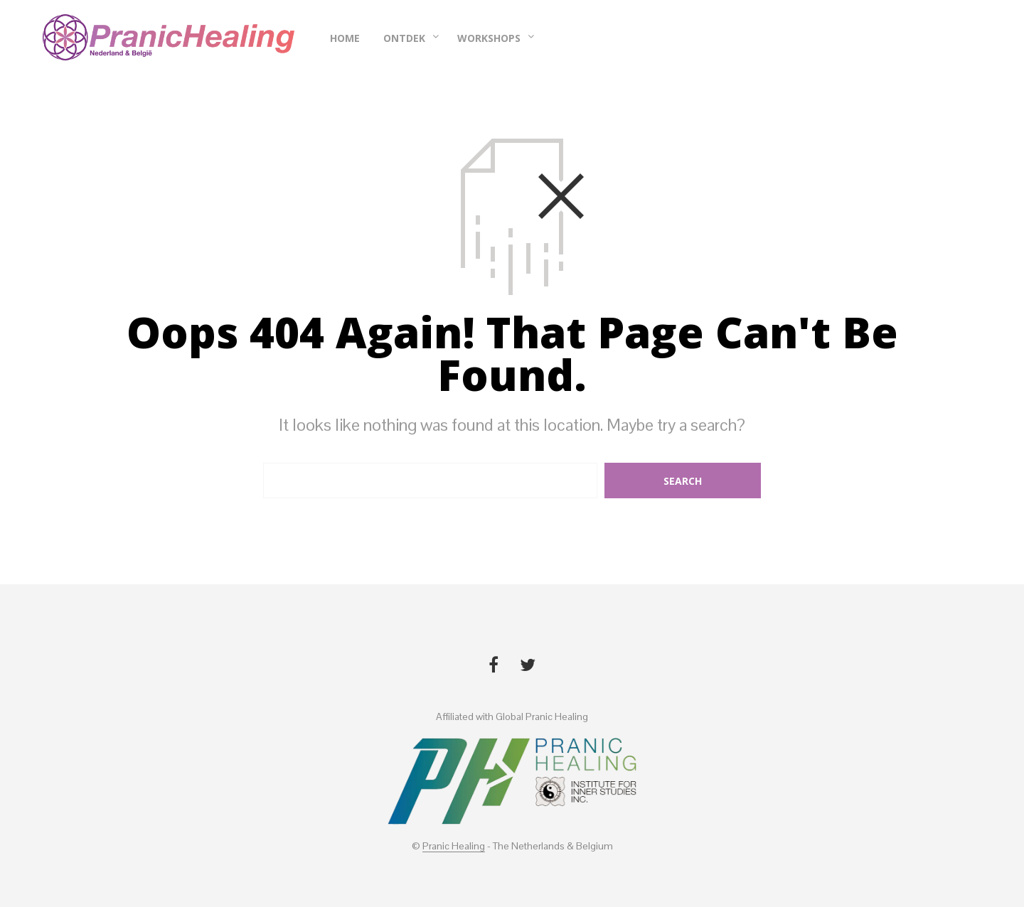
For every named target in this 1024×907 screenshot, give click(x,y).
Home (345, 38)
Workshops (489, 38)
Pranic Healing (453, 846)
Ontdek (404, 38)
